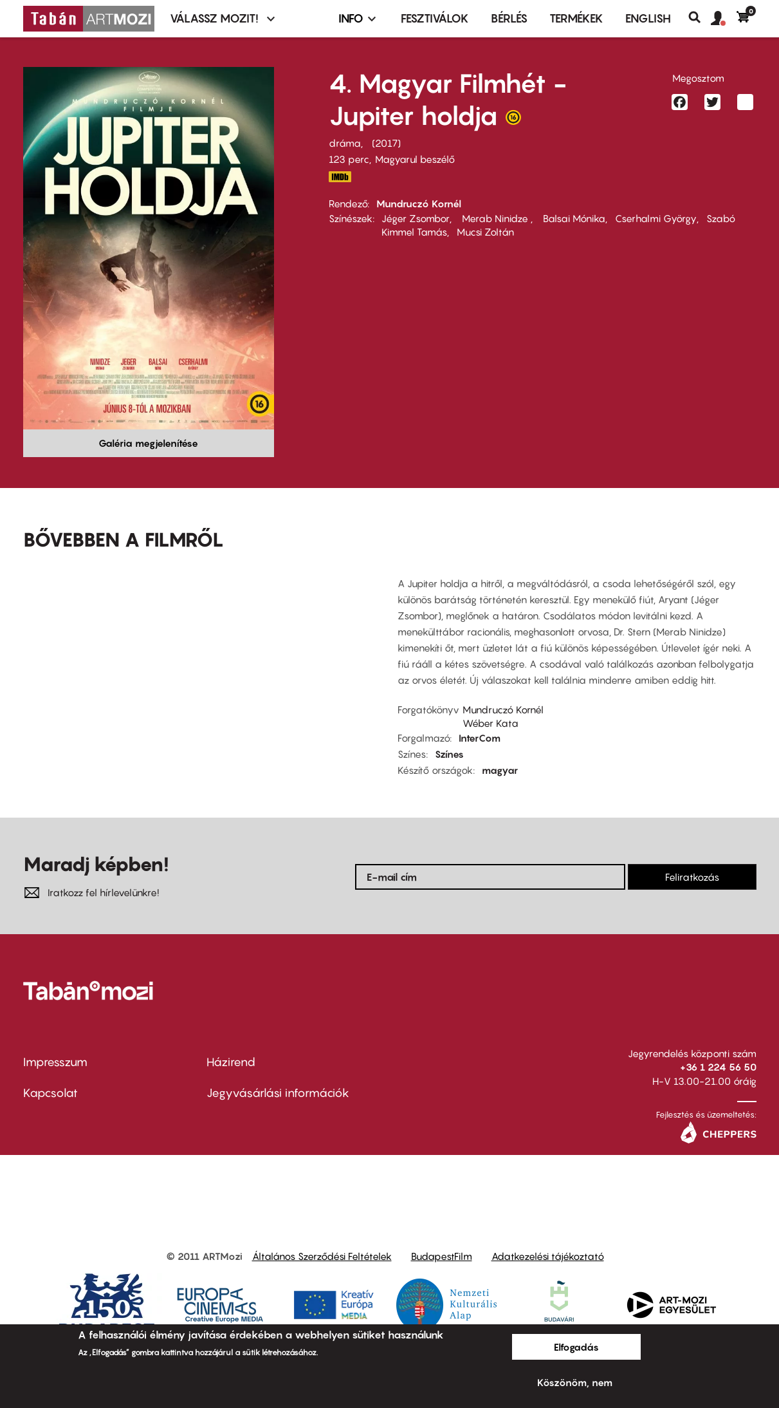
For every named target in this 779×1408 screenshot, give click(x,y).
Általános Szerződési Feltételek (322, 1256)
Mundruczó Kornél (418, 203)
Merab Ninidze (495, 218)
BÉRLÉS (509, 18)
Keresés (699, 17)
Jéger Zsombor (415, 218)
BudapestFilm (441, 1256)
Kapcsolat (50, 1093)
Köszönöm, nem (574, 1382)
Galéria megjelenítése (148, 443)
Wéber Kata (490, 723)
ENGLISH (648, 18)
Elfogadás (576, 1347)
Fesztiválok (435, 18)
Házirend (230, 1062)
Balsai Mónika (572, 218)
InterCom (479, 738)
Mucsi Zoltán (485, 232)
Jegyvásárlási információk (277, 1093)
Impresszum (55, 1062)
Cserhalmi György (656, 218)
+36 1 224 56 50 (718, 1067)
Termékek (576, 18)
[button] (724, 18)
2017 (386, 143)
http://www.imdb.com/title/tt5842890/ (340, 176)
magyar (500, 770)
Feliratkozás (692, 877)
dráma (345, 143)
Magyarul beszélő (415, 159)
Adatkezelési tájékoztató (547, 1256)
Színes (449, 754)
